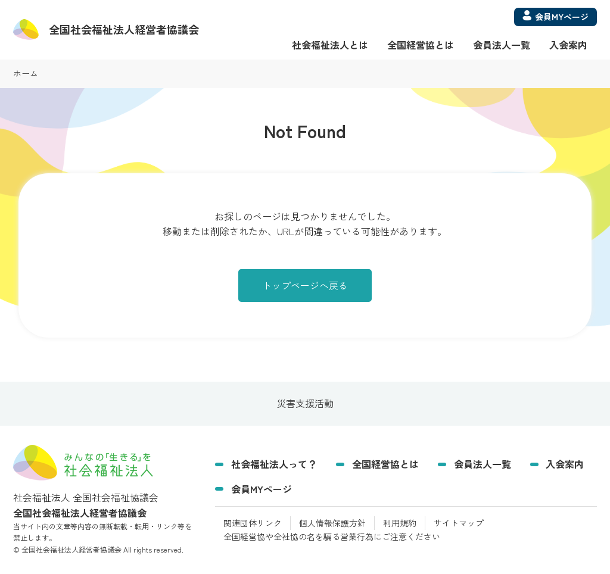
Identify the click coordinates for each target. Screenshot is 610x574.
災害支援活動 (305, 404)
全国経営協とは (420, 45)
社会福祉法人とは (330, 45)
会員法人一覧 (501, 45)
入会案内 (568, 45)
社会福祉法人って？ (274, 464)
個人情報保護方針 (332, 523)
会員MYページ (261, 489)
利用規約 (399, 523)
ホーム (25, 73)
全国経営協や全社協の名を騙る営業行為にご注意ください (331, 536)
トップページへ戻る (305, 285)
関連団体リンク (252, 523)
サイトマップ (459, 523)
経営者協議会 (124, 29)
